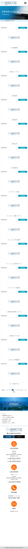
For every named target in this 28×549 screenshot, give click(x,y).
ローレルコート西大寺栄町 (14, 239)
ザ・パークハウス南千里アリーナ (14, 263)
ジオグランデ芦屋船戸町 (14, 359)
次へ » (14, 391)
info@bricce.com (14, 511)
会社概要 (8, 436)
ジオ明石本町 (14, 95)
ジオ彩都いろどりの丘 (14, 335)
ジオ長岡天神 (14, 119)
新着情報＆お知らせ (7, 415)
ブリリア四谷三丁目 (14, 383)
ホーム (2, 20)
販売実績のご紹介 (6, 421)
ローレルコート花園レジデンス (14, 215)
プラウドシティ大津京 (14, 191)
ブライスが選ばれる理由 (8, 417)
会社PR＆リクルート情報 (8, 422)
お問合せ (19, 436)
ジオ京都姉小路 (14, 167)
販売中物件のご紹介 (7, 419)
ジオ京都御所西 (14, 47)
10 (21, 390)
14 (25, 390)
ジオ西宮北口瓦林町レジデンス (14, 311)
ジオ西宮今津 (14, 143)
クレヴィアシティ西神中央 (14, 287)
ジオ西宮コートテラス (14, 71)
